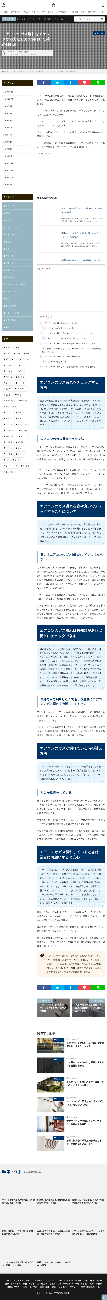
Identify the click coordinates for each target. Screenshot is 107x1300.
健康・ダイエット (13, 263)
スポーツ (35, 12)
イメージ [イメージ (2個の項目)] (21, 383)
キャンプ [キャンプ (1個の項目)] (26, 466)
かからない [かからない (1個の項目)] (25, 430)
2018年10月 (8, 177)
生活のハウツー (12, 306)
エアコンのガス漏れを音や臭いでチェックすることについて (67, 333)
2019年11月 (8, 92)
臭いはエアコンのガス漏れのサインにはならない (65, 338)
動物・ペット (11, 270)
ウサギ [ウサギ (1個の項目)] (18, 395)
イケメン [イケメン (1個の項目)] (9, 383)
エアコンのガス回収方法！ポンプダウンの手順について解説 (85, 1103)
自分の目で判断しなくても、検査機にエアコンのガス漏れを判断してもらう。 (71, 350)
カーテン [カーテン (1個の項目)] (9, 424)
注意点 (33, 54)
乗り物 (75, 12)
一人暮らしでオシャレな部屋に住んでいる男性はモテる (85, 1064)
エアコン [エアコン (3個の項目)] (24, 401)
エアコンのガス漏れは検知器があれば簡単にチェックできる (67, 343)
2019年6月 (8, 127)
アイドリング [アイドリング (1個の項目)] (10, 365)
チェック (23, 54)
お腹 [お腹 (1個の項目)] (19, 418)
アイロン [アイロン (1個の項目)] (24, 365)
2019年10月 (8, 99)
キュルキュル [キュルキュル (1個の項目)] (10, 472)
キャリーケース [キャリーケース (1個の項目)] (11, 466)
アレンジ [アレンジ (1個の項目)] (21, 377)
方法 (29, 54)
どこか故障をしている (54, 361)
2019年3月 (8, 149)
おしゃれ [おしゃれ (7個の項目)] (9, 412)
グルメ (26, 12)
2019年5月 (8, 135)
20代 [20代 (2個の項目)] (19, 347)
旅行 (7, 298)
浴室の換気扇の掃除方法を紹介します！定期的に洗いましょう (84, 1142)
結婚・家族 (10, 320)
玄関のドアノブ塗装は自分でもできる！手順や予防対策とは (84, 1123)
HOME (5, 12)
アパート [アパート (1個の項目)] (24, 371)
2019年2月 (8, 156)
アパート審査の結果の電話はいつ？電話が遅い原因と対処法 (18, 1201)
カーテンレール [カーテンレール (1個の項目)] (23, 424)
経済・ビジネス (12, 313)
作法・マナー (93, 12)
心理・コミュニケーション (17, 284)
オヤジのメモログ (62, 1293)
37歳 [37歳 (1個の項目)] (18, 353)
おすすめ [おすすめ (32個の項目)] (21, 412)
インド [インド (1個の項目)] (8, 395)
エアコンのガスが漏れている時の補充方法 (60, 356)
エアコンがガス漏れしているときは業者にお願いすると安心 (67, 366)
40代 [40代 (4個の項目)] (27, 353)
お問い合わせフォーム (90, 1287)
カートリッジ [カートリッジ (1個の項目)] (10, 430)
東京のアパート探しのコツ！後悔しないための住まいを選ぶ (85, 1083)
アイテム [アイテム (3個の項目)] (25, 359)
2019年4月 (8, 142)
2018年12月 (8, 163)
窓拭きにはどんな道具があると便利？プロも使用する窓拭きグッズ (88, 1201)
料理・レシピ (11, 291)
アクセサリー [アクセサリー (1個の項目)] (10, 371)
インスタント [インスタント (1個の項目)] (21, 389)
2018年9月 (8, 185)
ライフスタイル (63, 12)
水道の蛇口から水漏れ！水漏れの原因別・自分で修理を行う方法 (53, 1232)
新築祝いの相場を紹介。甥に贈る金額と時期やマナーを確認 (53, 1201)
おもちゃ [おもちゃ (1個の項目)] (9, 418)
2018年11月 (8, 170)
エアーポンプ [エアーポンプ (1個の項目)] (10, 401)
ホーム (8, 1280)
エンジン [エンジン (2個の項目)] (18, 407)
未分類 (99, 1283)
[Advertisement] (71, 174)
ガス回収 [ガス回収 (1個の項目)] (9, 442)
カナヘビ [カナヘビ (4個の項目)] (21, 454)
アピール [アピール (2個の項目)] (9, 377)
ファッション (48, 12)
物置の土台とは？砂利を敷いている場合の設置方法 (53, 1263)
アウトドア (15, 12)
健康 (49, 19)
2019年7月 (8, 120)
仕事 (83, 12)
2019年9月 (8, 106)
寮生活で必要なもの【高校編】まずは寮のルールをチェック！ (85, 1044)
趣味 (7, 327)
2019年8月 (8, 113)
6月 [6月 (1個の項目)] (7, 359)
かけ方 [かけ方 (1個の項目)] (23, 436)
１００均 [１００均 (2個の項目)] (9, 347)
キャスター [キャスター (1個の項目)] (19, 460)
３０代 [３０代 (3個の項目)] (8, 353)
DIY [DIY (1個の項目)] (15, 359)
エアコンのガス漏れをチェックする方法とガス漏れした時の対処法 (50, 71)
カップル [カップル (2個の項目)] (9, 454)
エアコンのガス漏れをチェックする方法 (59, 323)
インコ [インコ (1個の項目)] (8, 389)
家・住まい (25, 52)
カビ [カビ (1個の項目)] (7, 460)
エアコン (8, 54)
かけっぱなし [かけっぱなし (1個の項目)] (10, 436)
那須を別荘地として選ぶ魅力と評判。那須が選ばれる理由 (18, 1232)
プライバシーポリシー (68, 1287)
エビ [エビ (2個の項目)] (7, 407)
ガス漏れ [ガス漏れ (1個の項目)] (21, 442)
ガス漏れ (16, 54)
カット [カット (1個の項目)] (20, 448)
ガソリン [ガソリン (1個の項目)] (9, 448)
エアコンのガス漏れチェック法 (58, 328)
